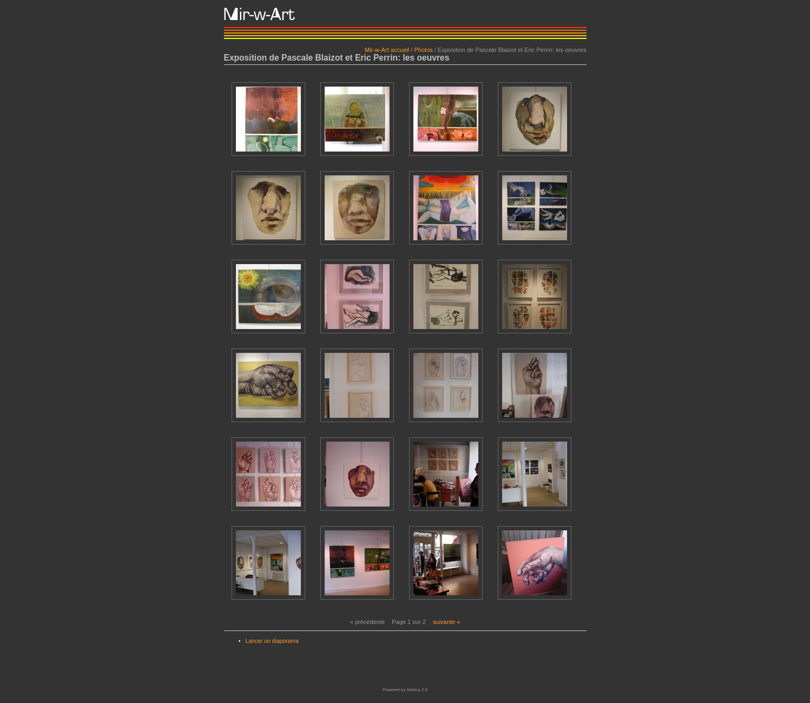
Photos (423, 50)
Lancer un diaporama (272, 641)
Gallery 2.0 (416, 689)
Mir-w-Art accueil (387, 50)
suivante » (446, 622)
